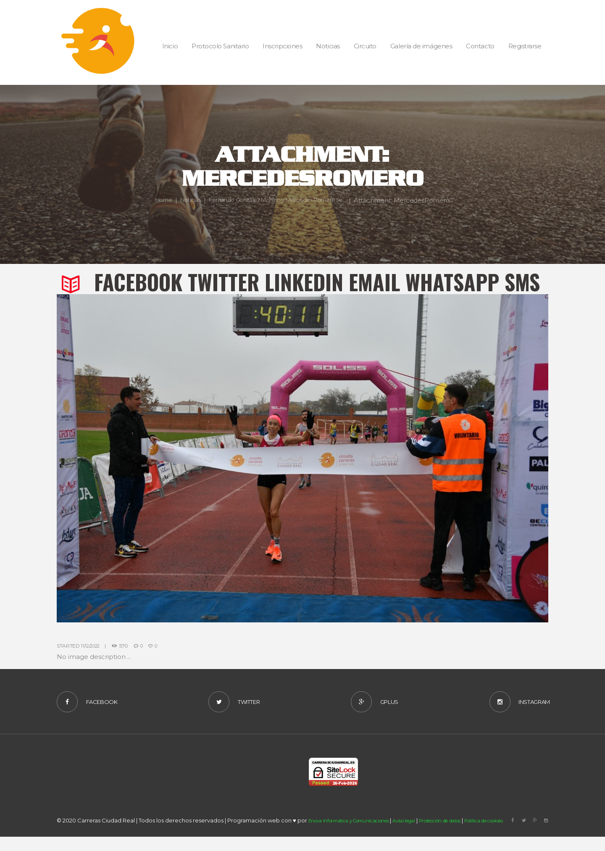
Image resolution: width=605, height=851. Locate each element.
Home (198, 195)
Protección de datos (465, 837)
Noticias (228, 195)
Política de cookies (519, 837)
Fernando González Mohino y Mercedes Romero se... (328, 195)
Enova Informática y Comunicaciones (356, 837)
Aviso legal (420, 837)
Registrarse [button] (525, 46)
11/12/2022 (92, 646)
